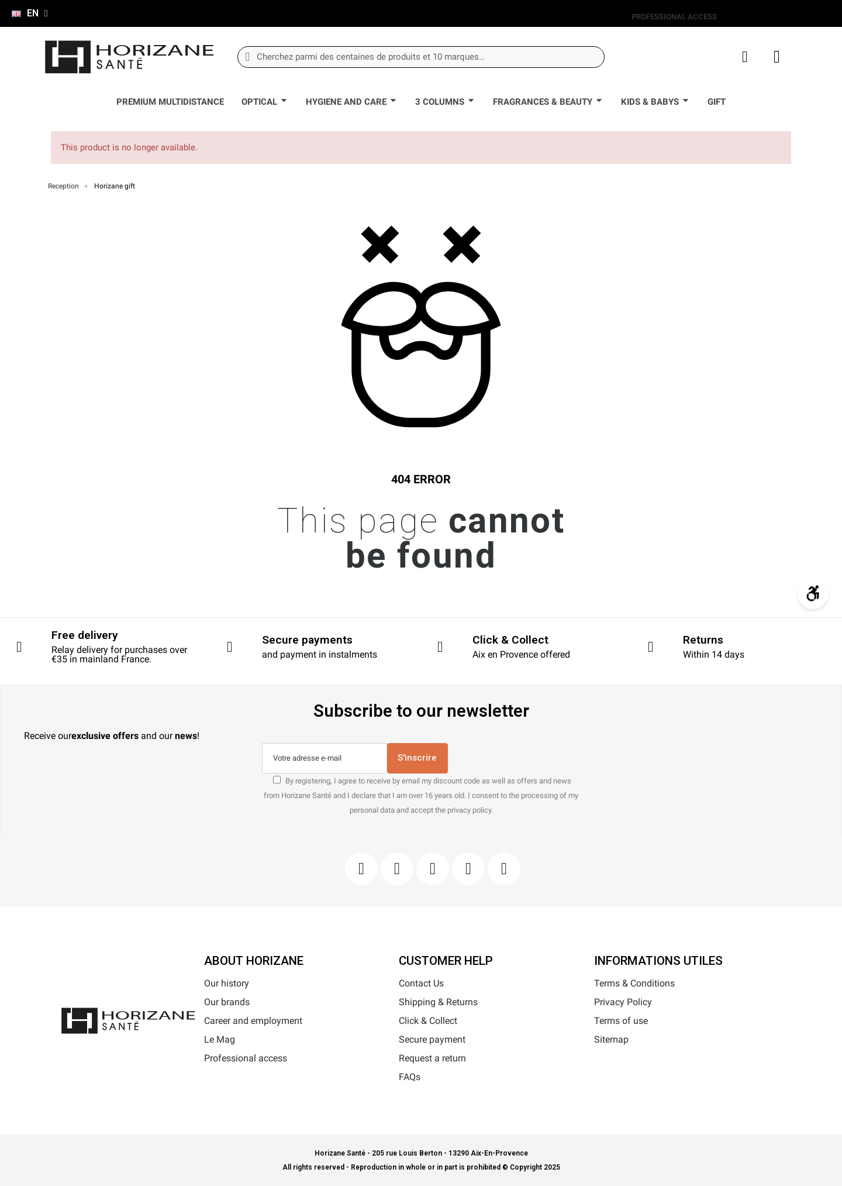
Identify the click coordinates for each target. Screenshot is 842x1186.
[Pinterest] (432, 868)
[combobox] (421, 57)
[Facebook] (361, 868)
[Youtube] (468, 868)
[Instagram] (397, 868)
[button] (777, 57)
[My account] (745, 57)
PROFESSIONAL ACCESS (674, 16)
